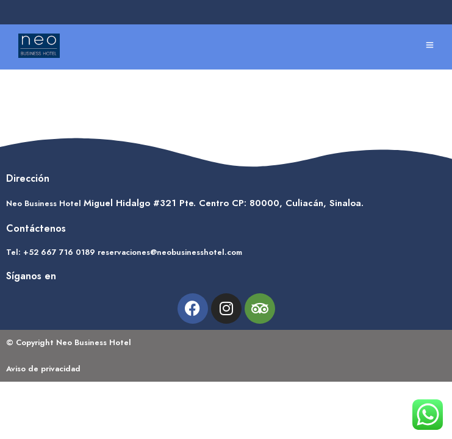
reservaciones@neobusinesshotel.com (170, 252)
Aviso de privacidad (43, 368)
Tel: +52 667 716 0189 (50, 252)
